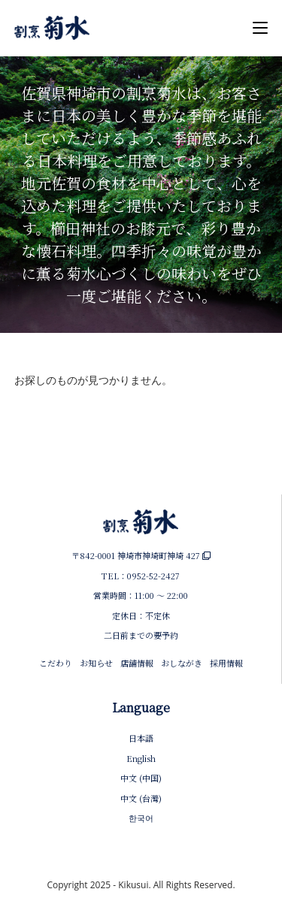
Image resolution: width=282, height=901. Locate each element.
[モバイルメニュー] (260, 28)
